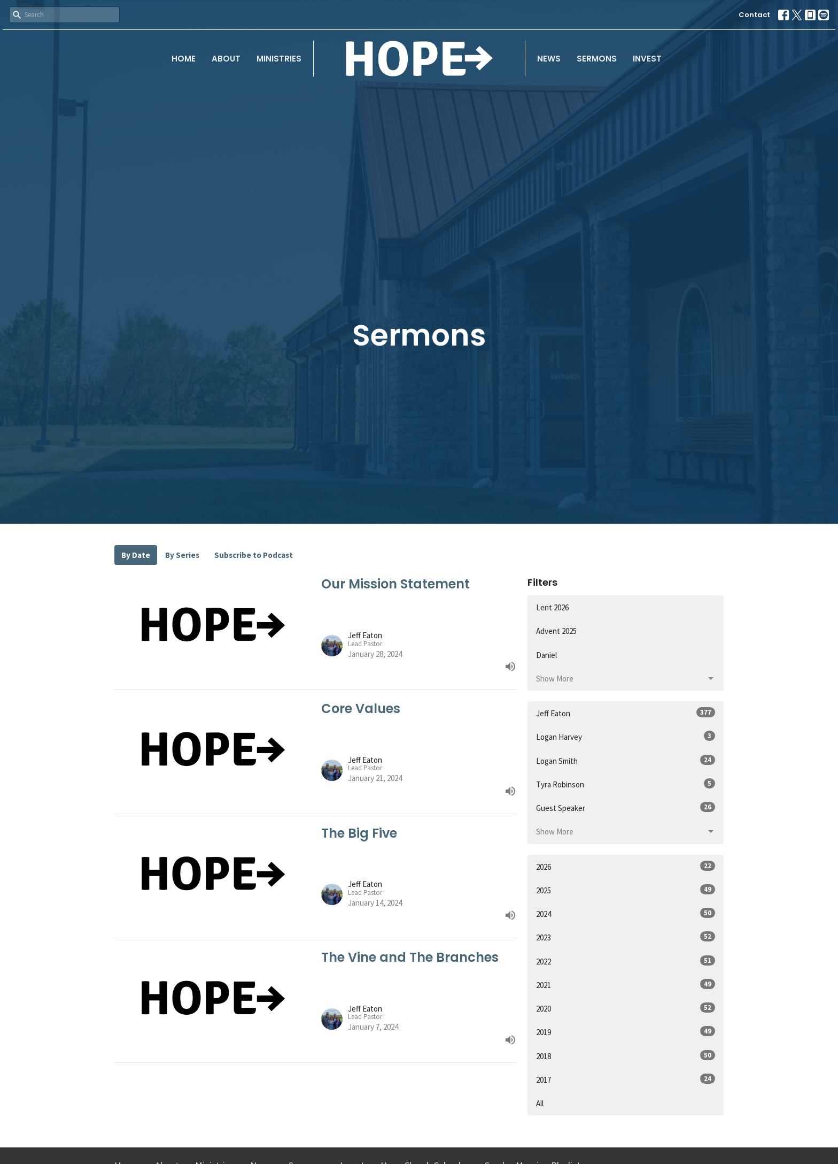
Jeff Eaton (625, 712)
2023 (625, 937)
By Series (182, 555)
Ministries (279, 58)
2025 (625, 889)
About (226, 58)
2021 (625, 984)
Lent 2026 (552, 607)
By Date (135, 555)
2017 (625, 1079)
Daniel (546, 655)
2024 (625, 913)
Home (184, 58)
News (549, 58)
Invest (647, 58)
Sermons (597, 58)
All (540, 1103)
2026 (625, 866)
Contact (754, 15)
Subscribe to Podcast (253, 555)
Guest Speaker (625, 807)
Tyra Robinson (625, 784)
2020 (625, 1008)
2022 (625, 961)
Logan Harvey (625, 736)
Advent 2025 (556, 631)
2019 (625, 1031)
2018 (625, 1055)
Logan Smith (625, 760)
